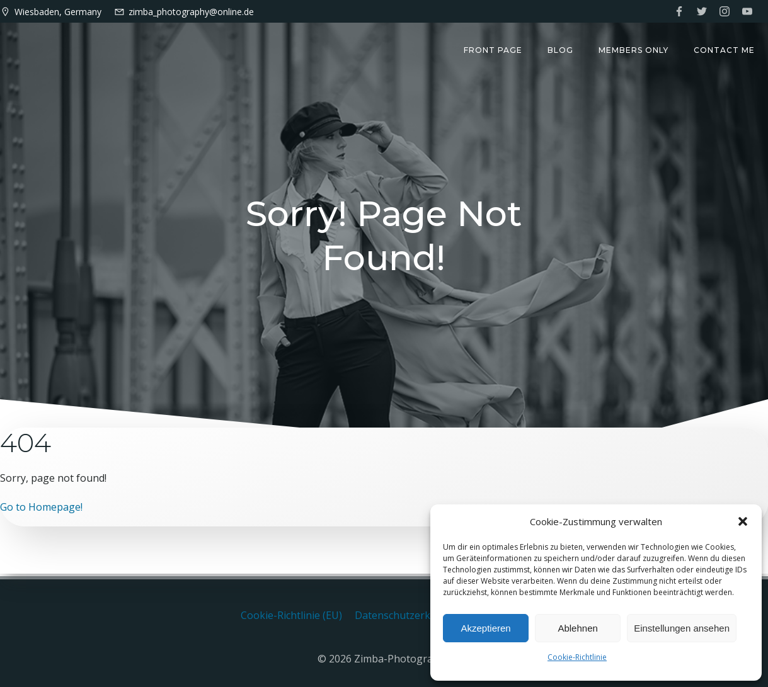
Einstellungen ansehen (682, 628)
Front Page (493, 50)
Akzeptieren (485, 628)
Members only (634, 50)
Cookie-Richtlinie (577, 657)
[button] (742, 521)
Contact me (724, 50)
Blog (561, 50)
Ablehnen (577, 628)
